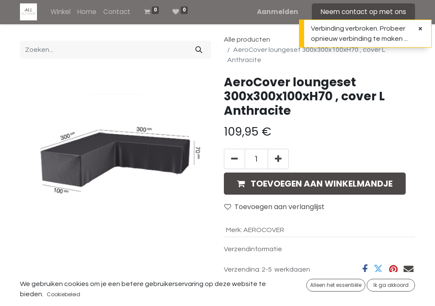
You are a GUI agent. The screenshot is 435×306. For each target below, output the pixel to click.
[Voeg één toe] (278, 159)
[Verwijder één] (234, 159)
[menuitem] (60, 12)
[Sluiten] (420, 29)
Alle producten (247, 39)
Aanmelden (277, 11)
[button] (315, 184)
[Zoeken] (198, 50)
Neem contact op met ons (363, 11)
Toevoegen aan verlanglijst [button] (274, 207)
